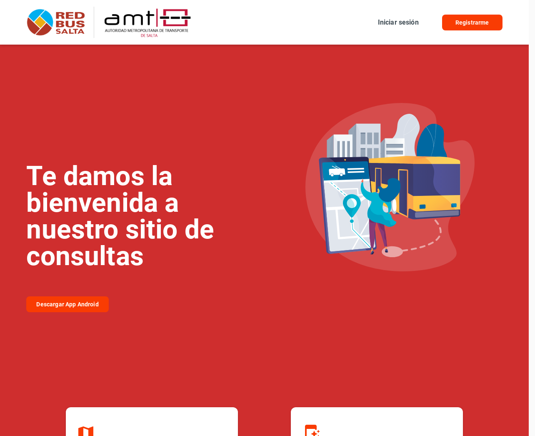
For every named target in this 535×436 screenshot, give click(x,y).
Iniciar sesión (398, 22)
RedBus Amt (57, 22)
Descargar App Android (67, 304)
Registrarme (472, 22)
